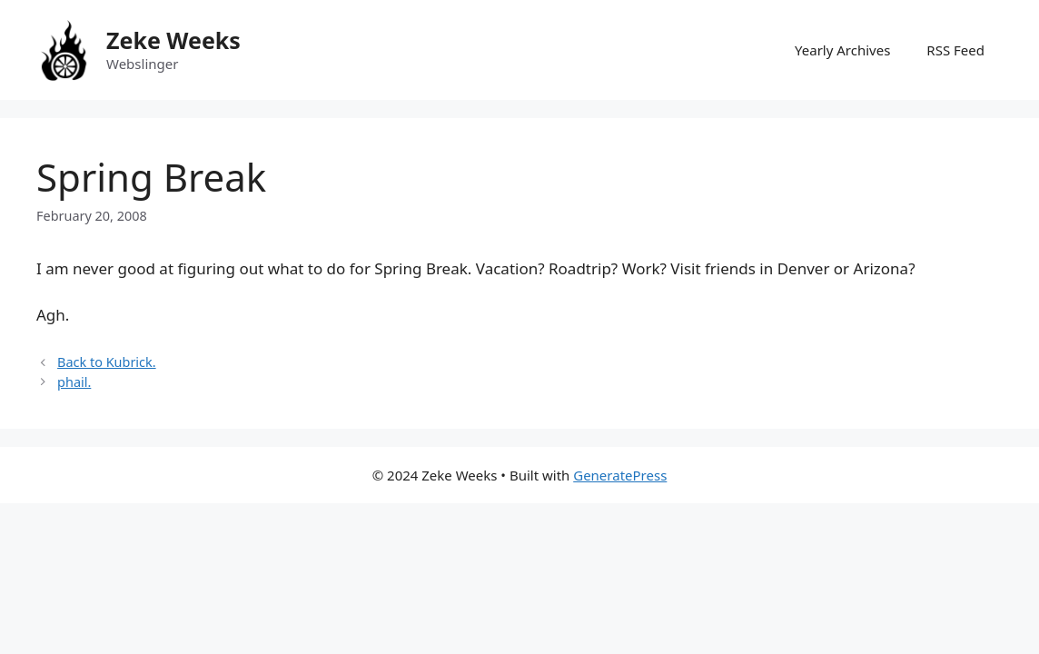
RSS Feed (955, 50)
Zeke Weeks (173, 40)
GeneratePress (620, 475)
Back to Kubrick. (106, 362)
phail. (74, 382)
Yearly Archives (842, 50)
